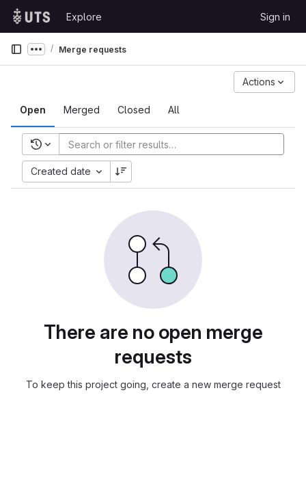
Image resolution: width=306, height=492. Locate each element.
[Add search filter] (175, 144)
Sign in (275, 17)
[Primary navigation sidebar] (16, 49)
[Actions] (264, 82)
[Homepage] (31, 16)
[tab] (33, 110)
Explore (84, 17)
